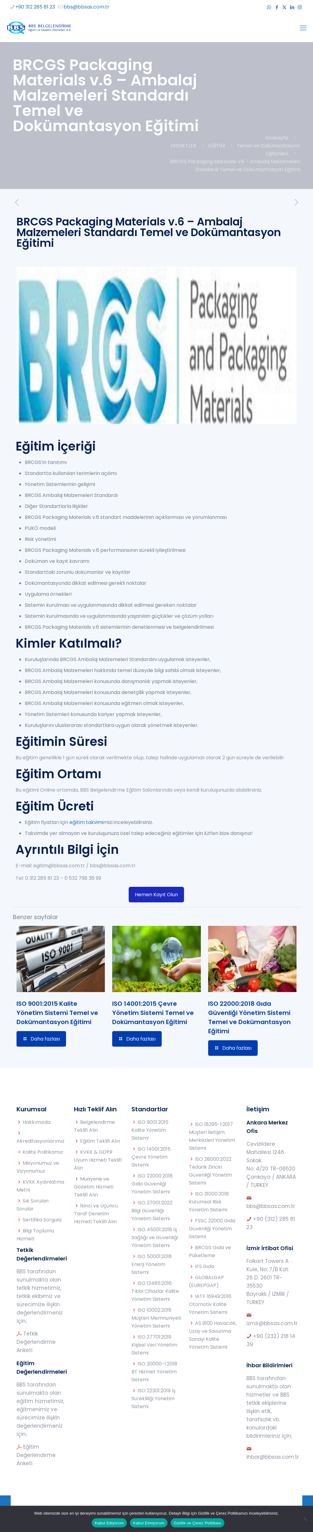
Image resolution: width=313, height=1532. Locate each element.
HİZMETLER (183, 145)
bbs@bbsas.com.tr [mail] (86, 6)
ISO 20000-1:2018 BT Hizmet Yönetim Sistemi (154, 1371)
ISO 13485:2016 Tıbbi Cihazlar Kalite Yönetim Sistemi (155, 1291)
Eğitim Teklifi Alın (100, 1141)
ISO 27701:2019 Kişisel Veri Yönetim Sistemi (154, 1344)
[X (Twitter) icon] (284, 7)
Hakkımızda (36, 1122)
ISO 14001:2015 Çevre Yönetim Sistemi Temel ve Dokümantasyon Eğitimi (153, 1012)
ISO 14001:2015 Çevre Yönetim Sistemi (151, 1156)
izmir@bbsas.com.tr (272, 1323)
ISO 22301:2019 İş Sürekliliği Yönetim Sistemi (153, 1398)
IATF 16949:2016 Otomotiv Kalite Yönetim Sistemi (210, 1304)
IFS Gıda (204, 1266)
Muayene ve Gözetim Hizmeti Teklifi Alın (93, 1186)
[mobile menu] (303, 28)
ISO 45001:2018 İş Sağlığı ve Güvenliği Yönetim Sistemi (154, 1237)
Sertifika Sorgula (42, 1219)
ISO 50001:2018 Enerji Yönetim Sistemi (151, 1264)
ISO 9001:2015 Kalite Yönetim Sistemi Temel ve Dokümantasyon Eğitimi (57, 1012)
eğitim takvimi (86, 822)
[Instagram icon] (299, 7)
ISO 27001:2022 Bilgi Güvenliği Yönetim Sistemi (151, 1210)
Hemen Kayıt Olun (156, 894)
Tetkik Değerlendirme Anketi (36, 1342)
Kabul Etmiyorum (148, 1523)
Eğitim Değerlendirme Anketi (36, 1455)
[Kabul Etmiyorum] (305, 1519)
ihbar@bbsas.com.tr (272, 1457)
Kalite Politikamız (43, 1152)
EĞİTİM (216, 145)
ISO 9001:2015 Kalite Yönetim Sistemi (149, 1130)
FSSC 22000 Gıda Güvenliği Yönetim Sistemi (212, 1228)
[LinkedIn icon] (292, 7)
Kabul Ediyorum (109, 1523)
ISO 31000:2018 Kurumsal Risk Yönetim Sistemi (209, 1201)
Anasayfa (276, 137)
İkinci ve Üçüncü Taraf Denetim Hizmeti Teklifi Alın (96, 1213)
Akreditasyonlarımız (40, 1141)
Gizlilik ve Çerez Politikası (197, 1523)
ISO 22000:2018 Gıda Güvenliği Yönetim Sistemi (152, 1183)
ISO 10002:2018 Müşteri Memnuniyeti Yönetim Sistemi (156, 1318)
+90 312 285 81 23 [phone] (35, 6)
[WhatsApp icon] (269, 7)
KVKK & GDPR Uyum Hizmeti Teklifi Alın (98, 1160)
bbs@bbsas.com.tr (270, 1206)
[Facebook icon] (276, 7)
